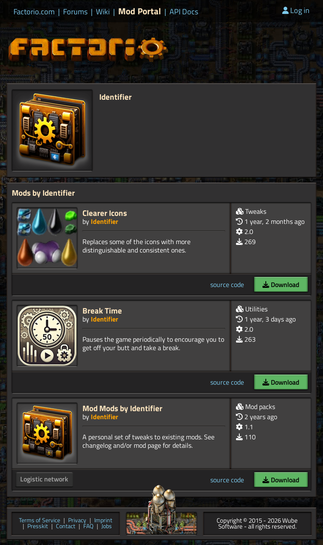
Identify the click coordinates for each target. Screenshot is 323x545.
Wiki (103, 12)
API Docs (183, 12)
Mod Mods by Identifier (122, 408)
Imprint (103, 521)
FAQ (88, 527)
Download (280, 284)
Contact (65, 527)
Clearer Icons (104, 213)
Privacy (77, 521)
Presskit (37, 527)
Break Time (102, 310)
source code (227, 284)
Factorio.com (34, 12)
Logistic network (44, 479)
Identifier (104, 221)
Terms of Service (39, 521)
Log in (296, 10)
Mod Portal (139, 11)
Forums (75, 12)
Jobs (106, 527)
